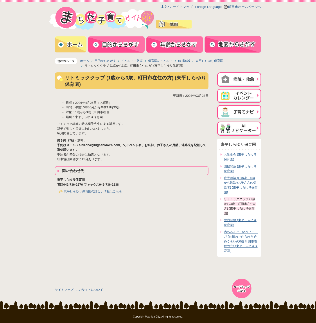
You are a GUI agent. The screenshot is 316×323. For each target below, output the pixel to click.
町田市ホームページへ (244, 7)
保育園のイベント (160, 61)
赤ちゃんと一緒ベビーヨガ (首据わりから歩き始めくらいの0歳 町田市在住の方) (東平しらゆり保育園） (241, 241)
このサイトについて (89, 289)
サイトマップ (183, 7)
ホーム (84, 61)
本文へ (166, 7)
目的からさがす (105, 61)
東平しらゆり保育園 (209, 61)
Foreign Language (208, 7)
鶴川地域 (184, 61)
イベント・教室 (132, 61)
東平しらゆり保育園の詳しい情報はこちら (93, 191)
